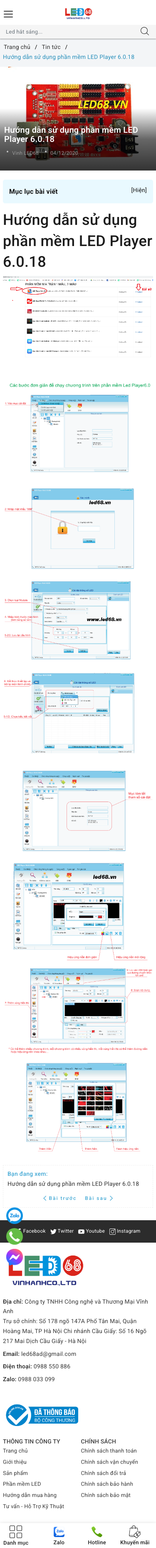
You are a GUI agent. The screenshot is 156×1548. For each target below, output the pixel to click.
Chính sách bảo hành (107, 1484)
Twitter (62, 1231)
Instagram (125, 1231)
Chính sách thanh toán (109, 1451)
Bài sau (99, 1198)
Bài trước (61, 1198)
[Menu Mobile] (8, 13)
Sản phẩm (15, 1473)
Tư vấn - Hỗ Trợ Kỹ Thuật (33, 1507)
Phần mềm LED (22, 1484)
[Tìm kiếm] (144, 32)
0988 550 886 (52, 1366)
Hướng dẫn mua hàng (30, 1495)
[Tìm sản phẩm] (70, 32)
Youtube (91, 1231)
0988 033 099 (36, 1379)
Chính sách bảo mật (106, 1495)
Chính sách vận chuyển (110, 1462)
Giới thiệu (15, 1462)
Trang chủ (15, 1451)
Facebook (31, 1231)
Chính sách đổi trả (103, 1473)
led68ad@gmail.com (49, 1354)
